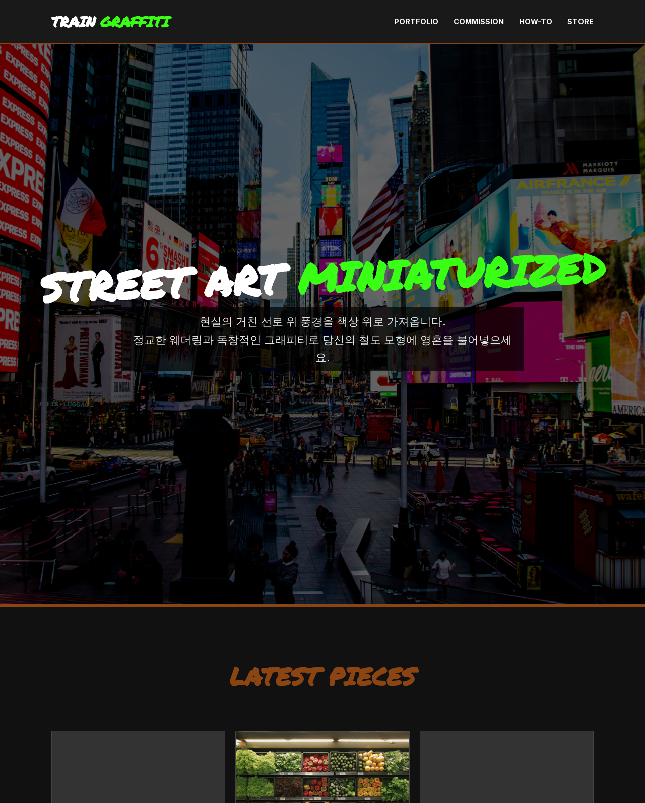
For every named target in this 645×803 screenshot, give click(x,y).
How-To (535, 21)
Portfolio (416, 21)
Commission (479, 21)
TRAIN (110, 21)
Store (580, 21)
